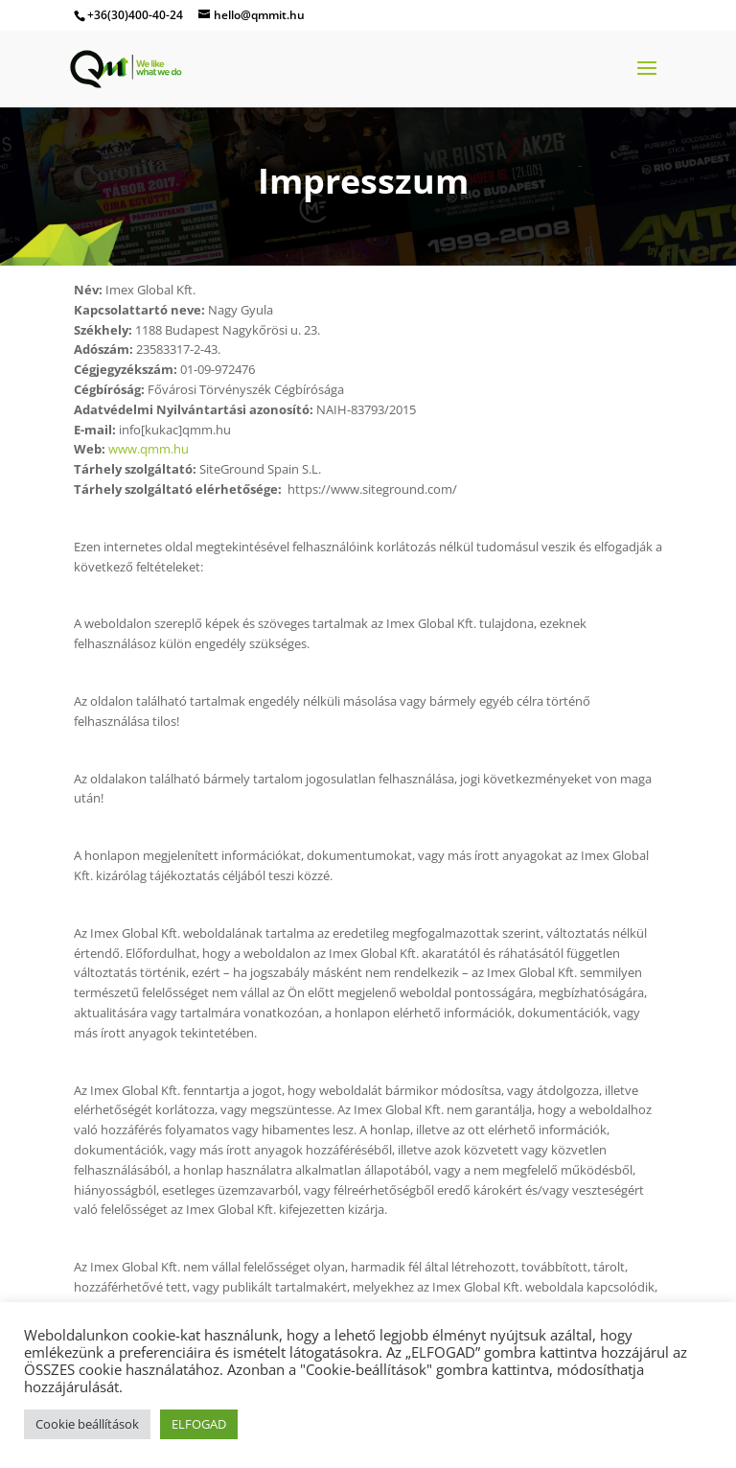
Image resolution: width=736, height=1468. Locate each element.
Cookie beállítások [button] (87, 1424)
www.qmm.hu (148, 448)
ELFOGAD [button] (199, 1424)
